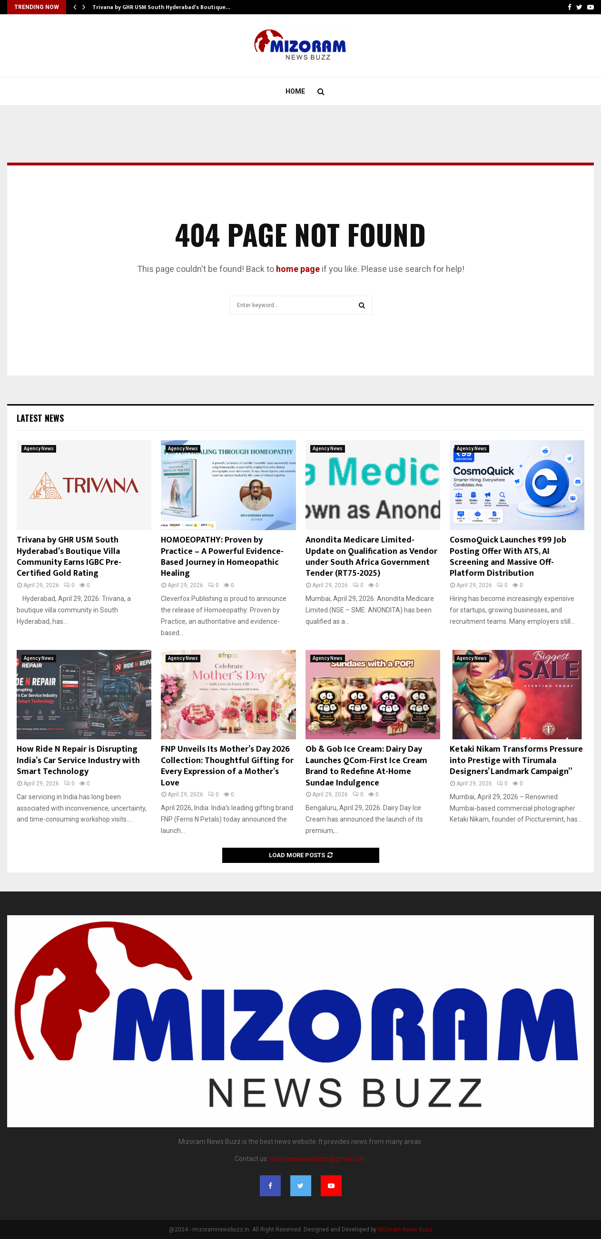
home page (298, 269)
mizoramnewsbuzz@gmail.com (318, 1158)
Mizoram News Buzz (405, 1229)
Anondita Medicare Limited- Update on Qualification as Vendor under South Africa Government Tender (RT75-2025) (371, 557)
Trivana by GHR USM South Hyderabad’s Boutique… (161, 7)
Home (295, 91)
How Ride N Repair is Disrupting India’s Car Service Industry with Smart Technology (78, 760)
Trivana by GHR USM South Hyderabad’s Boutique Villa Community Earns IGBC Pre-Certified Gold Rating (69, 557)
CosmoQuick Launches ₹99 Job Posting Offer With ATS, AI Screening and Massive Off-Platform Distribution (508, 557)
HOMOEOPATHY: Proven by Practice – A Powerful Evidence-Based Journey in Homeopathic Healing (222, 557)
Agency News (39, 448)
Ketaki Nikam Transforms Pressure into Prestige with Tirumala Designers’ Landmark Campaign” (516, 760)
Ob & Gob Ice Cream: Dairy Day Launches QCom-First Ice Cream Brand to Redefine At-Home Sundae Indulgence (366, 766)
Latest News (40, 418)
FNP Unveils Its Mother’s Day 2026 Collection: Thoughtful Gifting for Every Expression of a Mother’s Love (227, 766)
